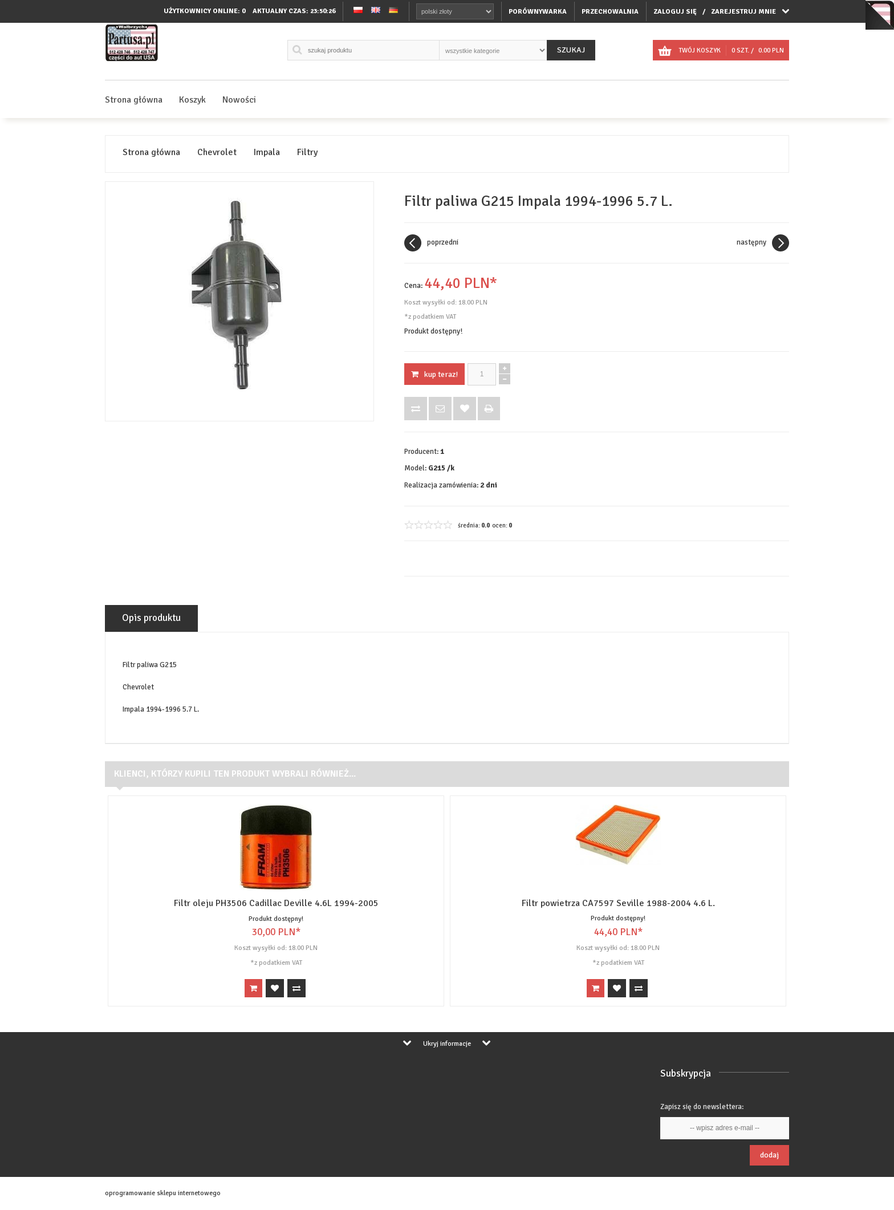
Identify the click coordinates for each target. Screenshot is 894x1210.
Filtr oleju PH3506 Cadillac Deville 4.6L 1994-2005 (276, 903)
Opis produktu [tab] (151, 618)
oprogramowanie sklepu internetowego (163, 1193)
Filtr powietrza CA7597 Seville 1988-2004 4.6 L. (618, 903)
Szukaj (571, 50)
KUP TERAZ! (434, 374)
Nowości (239, 99)
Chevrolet (217, 152)
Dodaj (769, 1155)
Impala (267, 152)
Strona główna (133, 99)
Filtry (307, 152)
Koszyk (192, 99)
